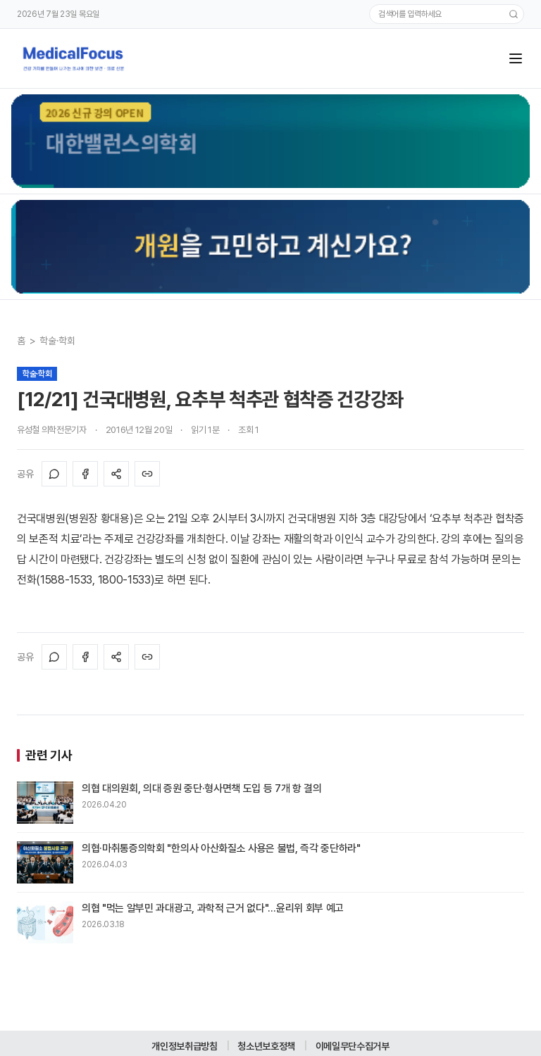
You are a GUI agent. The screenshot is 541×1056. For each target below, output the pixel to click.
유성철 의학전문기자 (52, 430)
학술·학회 (57, 340)
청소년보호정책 (266, 1046)
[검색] (513, 14)
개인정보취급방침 (184, 1046)
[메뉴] (515, 58)
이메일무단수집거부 (353, 1046)
